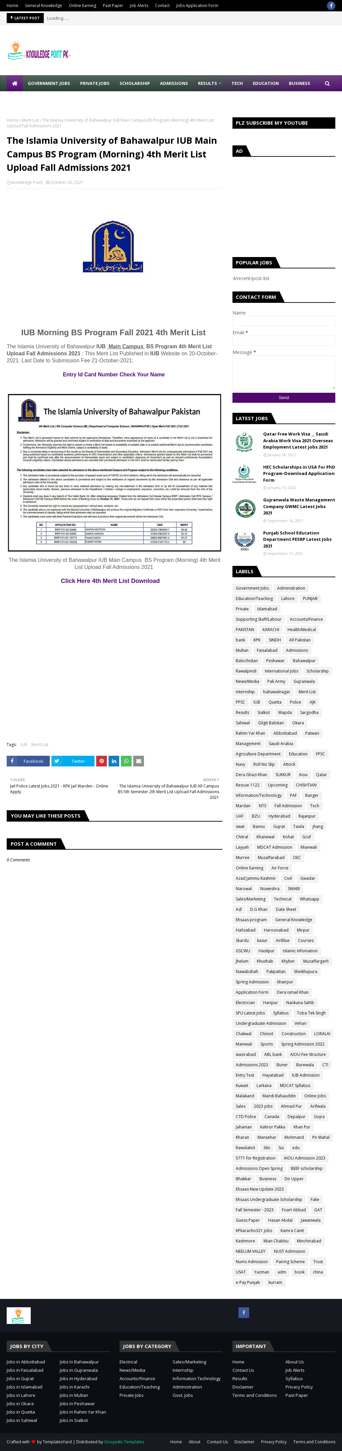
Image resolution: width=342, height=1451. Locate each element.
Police (295, 702)
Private (242, 609)
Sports (267, 1044)
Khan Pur (302, 1127)
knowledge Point (27, 182)
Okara (298, 723)
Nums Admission (252, 1261)
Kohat (288, 837)
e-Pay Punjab (248, 1282)
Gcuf (306, 837)
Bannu (259, 826)
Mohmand (294, 1137)
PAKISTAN (245, 629)
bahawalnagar (276, 692)
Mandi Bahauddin (279, 1096)
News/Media (247, 681)
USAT (241, 1272)
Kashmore (245, 1241)
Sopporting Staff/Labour (259, 619)
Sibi (267, 1148)
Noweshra (270, 888)
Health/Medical (302, 629)
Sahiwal (243, 723)
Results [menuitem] (207, 83)
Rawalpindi (246, 671)
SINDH (275, 640)
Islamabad (267, 609)
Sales (240, 1106)
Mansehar (267, 1137)
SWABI (294, 888)
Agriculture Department (258, 754)
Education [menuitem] (266, 83)
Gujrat (279, 826)
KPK (257, 640)
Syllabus (281, 1013)
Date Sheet (286, 909)
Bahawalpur (304, 660)
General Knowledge (43, 5)
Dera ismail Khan (293, 992)
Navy (240, 764)
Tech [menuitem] (237, 83)
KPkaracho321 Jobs (254, 1230)
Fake (315, 1199)
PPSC (240, 702)
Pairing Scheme (290, 1261)
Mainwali (244, 1044)
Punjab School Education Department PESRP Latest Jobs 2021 (297, 539)
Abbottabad (285, 733)
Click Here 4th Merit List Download (114, 581)
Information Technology (197, 1378)
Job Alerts (139, 5)
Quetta (275, 702)
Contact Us (243, 1370)
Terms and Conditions (254, 1395)
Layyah (242, 847)
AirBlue (283, 940)
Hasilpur (267, 951)
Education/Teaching (254, 598)
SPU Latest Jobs (250, 1013)
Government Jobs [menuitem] (49, 83)
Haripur (270, 1002)
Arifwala (318, 1106)
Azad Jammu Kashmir (256, 878)
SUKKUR (283, 774)
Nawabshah (247, 971)
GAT (318, 1210)
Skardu (242, 940)
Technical (283, 899)
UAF (239, 816)
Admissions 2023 (252, 1065)
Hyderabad (279, 816)
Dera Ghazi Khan (251, 774)
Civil (288, 878)
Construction (294, 1034)
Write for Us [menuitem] (27, 99)
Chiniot (266, 1034)
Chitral (242, 837)
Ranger (312, 795)
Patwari (312, 733)
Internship (183, 1370)
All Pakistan (300, 640)
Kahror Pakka (272, 1127)
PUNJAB (310, 598)
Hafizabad (245, 930)
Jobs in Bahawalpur (79, 1362)
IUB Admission (306, 1075)
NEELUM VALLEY (251, 1251)
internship (245, 692)
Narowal (244, 888)
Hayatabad (273, 1075)
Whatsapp (309, 899)
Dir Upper (294, 1179)
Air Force (280, 868)
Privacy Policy (299, 1387)
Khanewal (265, 837)
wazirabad (246, 1054)
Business (268, 1179)
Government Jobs (252, 588)
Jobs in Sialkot (74, 1420)
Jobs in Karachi (75, 1387)
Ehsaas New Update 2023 (260, 1189)
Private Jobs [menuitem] (95, 83)
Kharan (242, 1137)
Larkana (264, 1085)
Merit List (30, 120)
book (300, 1272)
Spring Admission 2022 (303, 1044)
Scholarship (318, 671)
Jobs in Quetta (21, 1412)
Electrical (128, 1362)
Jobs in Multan (74, 1395)
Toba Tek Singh (311, 1013)
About (194, 1442)
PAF (293, 795)
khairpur (285, 982)
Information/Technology (259, 795)
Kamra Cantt (292, 1230)
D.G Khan (259, 909)
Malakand (245, 1096)
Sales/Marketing (251, 899)
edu (296, 1148)
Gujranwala (304, 681)
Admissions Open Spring (259, 1168)
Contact (162, 5)
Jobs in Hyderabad (78, 1378)
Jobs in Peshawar (77, 1404)
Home (12, 5)
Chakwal (243, 1034)
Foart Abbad (294, 1210)
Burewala (305, 1065)
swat (240, 826)
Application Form (252, 992)
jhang (318, 826)
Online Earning (82, 5)
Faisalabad (267, 650)
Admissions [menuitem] (174, 83)
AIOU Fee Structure (308, 1054)
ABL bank (273, 1054)
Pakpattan (276, 971)
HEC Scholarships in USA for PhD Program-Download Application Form (299, 473)
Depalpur (297, 1116)
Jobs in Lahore (21, 1395)
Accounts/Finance (306, 619)
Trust (318, 1261)
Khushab (265, 961)
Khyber (288, 961)
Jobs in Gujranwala (79, 1370)
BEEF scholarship (307, 1168)
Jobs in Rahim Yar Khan (83, 1412)
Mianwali (309, 847)
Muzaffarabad (271, 857)
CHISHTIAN (306, 785)
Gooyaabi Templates (124, 1442)
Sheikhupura (305, 971)
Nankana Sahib (300, 1002)
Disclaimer (242, 1387)
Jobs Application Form (197, 5)
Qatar (321, 774)
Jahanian (244, 1127)
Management (248, 743)
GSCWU (243, 951)
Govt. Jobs (183, 1395)
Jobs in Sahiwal (22, 1420)
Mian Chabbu (276, 1241)
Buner (282, 1065)
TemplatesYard (57, 1442)
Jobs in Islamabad (24, 1387)
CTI (325, 1065)
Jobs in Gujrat (20, 1378)
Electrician (245, 1002)
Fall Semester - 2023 (255, 1210)
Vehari (301, 1023)
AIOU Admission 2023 (304, 1158)
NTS (262, 806)
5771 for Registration (256, 1158)
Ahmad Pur (291, 1106)
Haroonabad (276, 930)
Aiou (303, 774)
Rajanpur (307, 816)
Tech (314, 806)
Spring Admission (252, 982)
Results (242, 712)
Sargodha (309, 712)
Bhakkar (243, 1179)
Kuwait (242, 1085)
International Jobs (281, 671)
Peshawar (275, 660)
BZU (256, 816)
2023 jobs (263, 1106)
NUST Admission (289, 1251)
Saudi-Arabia (281, 743)
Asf (239, 909)
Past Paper (113, 5)
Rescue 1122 (248, 785)
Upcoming (278, 785)
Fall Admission (288, 806)
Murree (242, 857)
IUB (24, 744)
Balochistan (247, 660)
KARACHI (271, 629)
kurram (275, 1282)
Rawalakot (245, 1148)
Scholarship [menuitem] (135, 83)
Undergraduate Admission (261, 1023)
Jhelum (242, 961)
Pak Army (276, 681)
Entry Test (245, 1075)
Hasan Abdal (280, 1220)
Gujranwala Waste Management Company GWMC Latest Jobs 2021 (299, 506)
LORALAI (322, 1034)
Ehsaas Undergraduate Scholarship (269, 1199)
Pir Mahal (321, 1137)
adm (282, 1272)
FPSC (320, 754)
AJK (313, 702)
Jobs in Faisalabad (25, 1370)
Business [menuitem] (299, 83)
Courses (306, 940)
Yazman (261, 1272)
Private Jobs (132, 1395)
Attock (289, 764)
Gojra (319, 1116)
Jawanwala (311, 1220)
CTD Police (246, 1116)
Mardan (243, 806)
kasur (262, 940)
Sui (281, 1148)
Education (298, 754)
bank (240, 640)
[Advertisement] (123, 298)
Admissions (297, 650)
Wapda (285, 712)
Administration (291, 588)
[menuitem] (15, 83)
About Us (295, 1362)
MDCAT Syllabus (295, 1085)
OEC (297, 857)
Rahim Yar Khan (250, 733)
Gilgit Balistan (271, 723)
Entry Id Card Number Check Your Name (114, 374)
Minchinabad (309, 1241)
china (318, 1272)
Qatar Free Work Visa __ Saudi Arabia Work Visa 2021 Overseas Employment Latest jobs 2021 (298, 440)
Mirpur (303, 930)
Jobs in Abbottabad (26, 1362)
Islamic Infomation (300, 951)
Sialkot (264, 712)
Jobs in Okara (20, 1404)
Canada (272, 1116)
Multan (242, 650)
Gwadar (307, 878)
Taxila (298, 826)
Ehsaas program (251, 920)
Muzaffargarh (316, 961)
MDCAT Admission (274, 847)
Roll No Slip (264, 764)
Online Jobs (315, 1096)
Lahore (288, 598)
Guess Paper (248, 1220)
